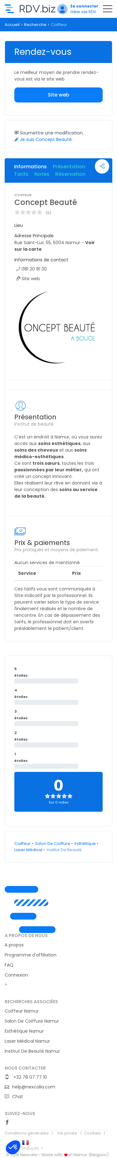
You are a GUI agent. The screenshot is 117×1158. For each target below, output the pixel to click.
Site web (58, 94)
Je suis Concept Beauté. (43, 139)
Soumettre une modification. (49, 133)
